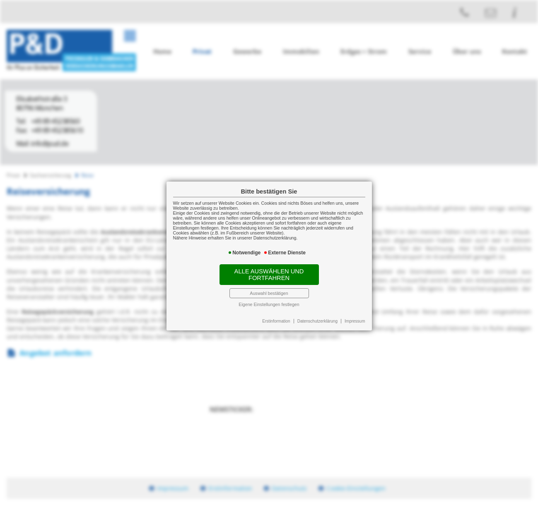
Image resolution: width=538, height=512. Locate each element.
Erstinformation (276, 321)
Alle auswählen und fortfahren (269, 274)
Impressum (355, 321)
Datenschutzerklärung (317, 321)
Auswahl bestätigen (269, 293)
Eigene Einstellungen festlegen (269, 304)
